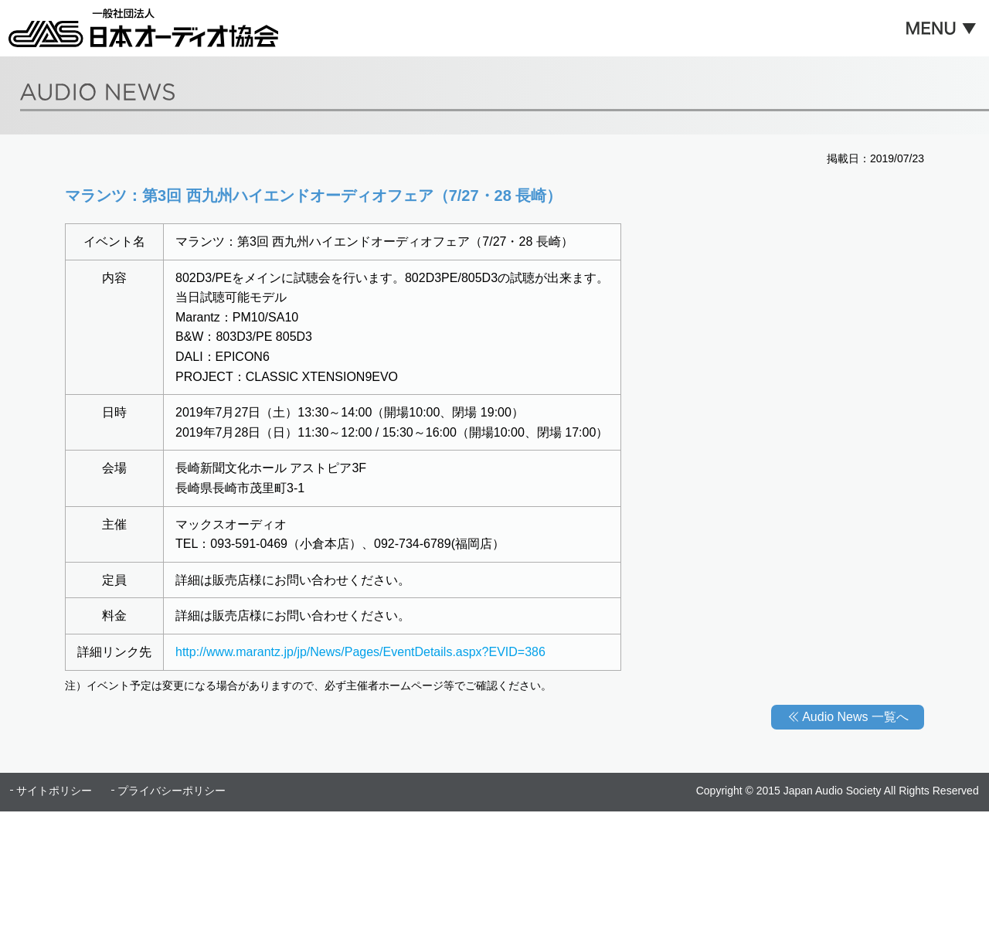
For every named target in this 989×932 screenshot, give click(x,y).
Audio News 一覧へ (855, 716)
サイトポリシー (54, 790)
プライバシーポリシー (171, 790)
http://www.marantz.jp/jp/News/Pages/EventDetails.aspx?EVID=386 (360, 651)
